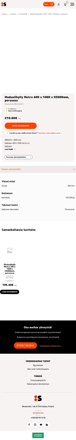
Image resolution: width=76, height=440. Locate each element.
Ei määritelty (23, 14)
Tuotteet (13, 14)
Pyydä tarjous (25, 345)
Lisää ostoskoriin (20, 125)
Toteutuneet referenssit (49, 346)
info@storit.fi (38, 413)
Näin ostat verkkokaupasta (38, 369)
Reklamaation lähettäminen (38, 384)
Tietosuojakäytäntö (38, 380)
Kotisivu (4, 14)
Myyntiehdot (38, 365)
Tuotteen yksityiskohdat (16, 157)
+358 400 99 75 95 (38, 418)
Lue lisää (9, 149)
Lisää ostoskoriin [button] (9, 292)
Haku (46, 4)
